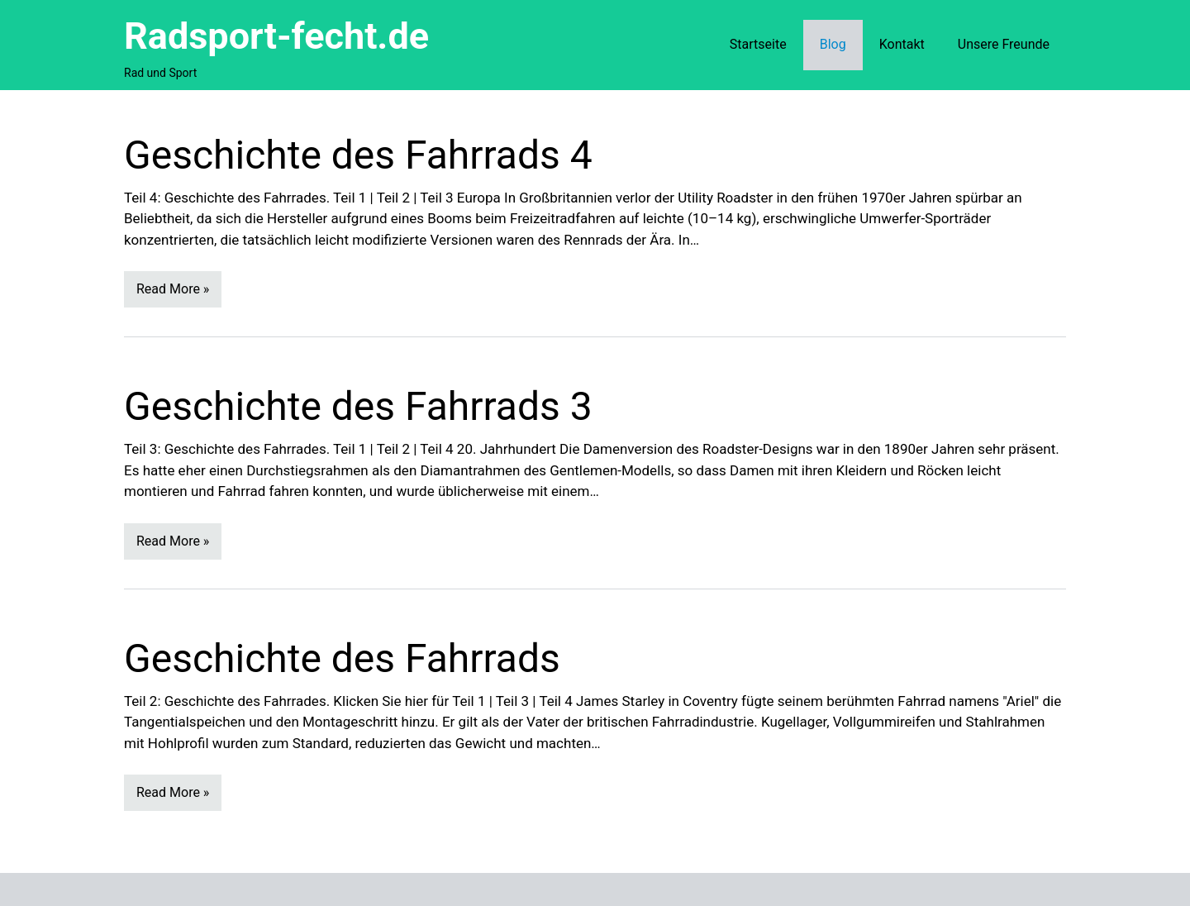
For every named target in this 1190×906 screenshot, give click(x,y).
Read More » (172, 289)
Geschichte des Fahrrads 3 (358, 406)
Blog (833, 44)
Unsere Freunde (1004, 44)
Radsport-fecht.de (276, 36)
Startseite (758, 44)
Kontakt (902, 44)
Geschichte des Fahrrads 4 (358, 155)
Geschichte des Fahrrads (342, 658)
